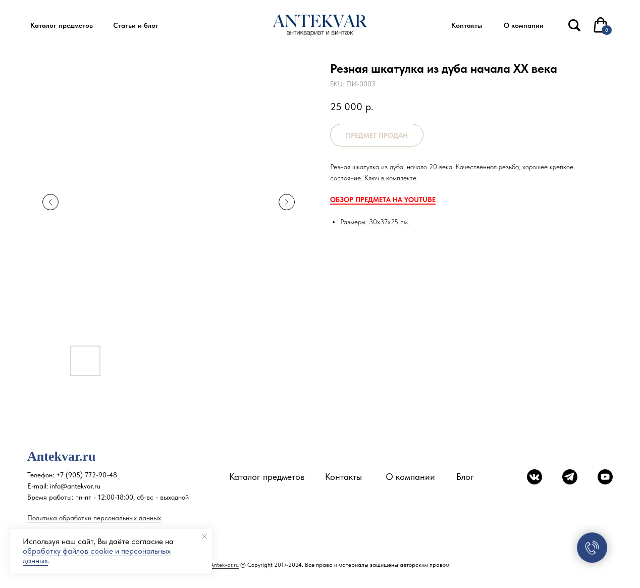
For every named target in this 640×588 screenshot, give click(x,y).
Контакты (343, 476)
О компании (410, 476)
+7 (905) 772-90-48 (86, 475)
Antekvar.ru (224, 564)
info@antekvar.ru (75, 486)
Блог (465, 476)
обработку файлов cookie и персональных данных (97, 555)
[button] (61, 25)
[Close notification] (204, 536)
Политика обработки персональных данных (94, 518)
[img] (574, 25)
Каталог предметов (266, 476)
